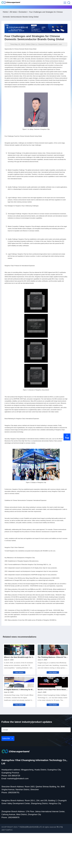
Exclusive (23, 12)
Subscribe (6, 772)
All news (13, 12)
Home (5, 12)
